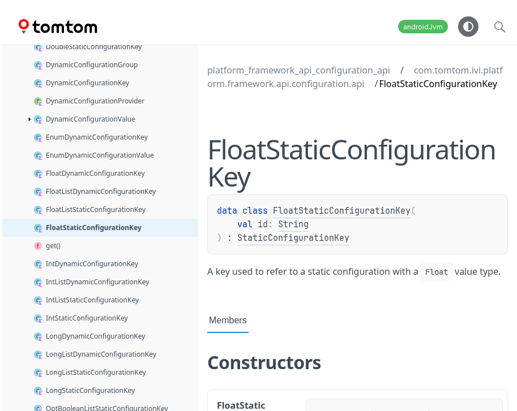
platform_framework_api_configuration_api (298, 70)
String (293, 224)
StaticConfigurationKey (293, 238)
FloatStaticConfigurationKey (342, 211)
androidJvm (423, 27)
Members (228, 320)
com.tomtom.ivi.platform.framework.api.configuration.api (355, 77)
